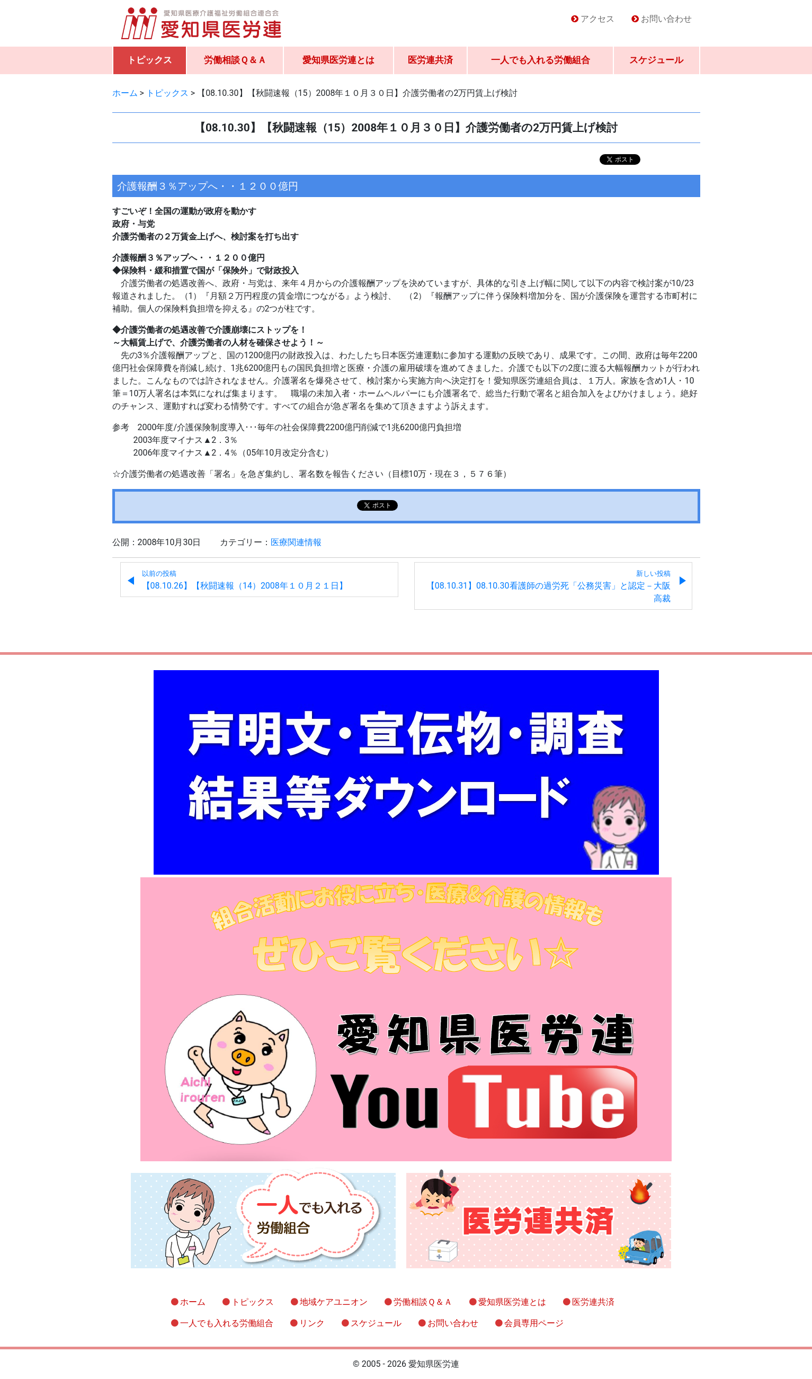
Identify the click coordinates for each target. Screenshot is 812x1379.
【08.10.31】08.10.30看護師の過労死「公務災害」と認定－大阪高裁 (548, 586)
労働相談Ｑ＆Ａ (235, 60)
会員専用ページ (534, 1323)
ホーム (193, 1302)
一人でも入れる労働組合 (540, 60)
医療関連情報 (296, 542)
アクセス (597, 19)
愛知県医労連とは (338, 60)
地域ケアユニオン (334, 1302)
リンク (312, 1323)
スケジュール (656, 60)
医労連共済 (430, 60)
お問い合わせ (666, 19)
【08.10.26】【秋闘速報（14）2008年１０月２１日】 (244, 580)
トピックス (149, 60)
